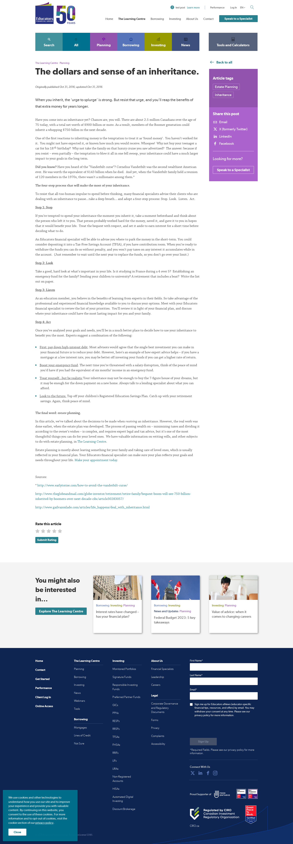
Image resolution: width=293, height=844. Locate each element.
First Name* (196, 660)
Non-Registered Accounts (121, 779)
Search (49, 42)
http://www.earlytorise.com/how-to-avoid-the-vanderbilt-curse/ (82, 485)
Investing (175, 19)
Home (109, 19)
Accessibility (158, 744)
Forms (154, 720)
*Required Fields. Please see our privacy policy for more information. (222, 751)
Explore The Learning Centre (61, 611)
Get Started (42, 679)
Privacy (155, 728)
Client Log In (43, 697)
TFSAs (115, 737)
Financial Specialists (162, 669)
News (185, 42)
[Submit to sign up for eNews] (203, 741)
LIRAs (115, 768)
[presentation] (218, 727)
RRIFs (115, 753)
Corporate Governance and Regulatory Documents (164, 708)
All (76, 42)
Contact (208, 19)
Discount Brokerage (123, 809)
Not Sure (79, 743)
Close (17, 832)
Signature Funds (121, 677)
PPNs (115, 713)
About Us (192, 19)
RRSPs (116, 729)
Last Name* (196, 675)
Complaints (157, 736)
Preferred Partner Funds (126, 697)
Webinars (79, 700)
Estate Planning (226, 87)
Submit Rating (46, 540)
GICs (115, 705)
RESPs (116, 721)
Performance (217, 7)
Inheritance (223, 95)
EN (241, 7)
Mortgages (80, 727)
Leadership (157, 677)
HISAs (115, 788)
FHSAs (116, 744)
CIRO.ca (194, 826)
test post (185, 7)
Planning (104, 42)
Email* (193, 689)
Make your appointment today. (96, 460)
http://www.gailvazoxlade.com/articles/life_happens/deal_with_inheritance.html (92, 507)
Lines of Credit (82, 735)
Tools (77, 709)
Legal (154, 695)
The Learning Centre (131, 19)
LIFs (114, 760)
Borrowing (157, 19)
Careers (155, 685)
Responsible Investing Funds (125, 687)
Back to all (220, 62)
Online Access (44, 706)
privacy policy (44, 823)
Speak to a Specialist (238, 18)
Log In (233, 7)
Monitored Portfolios (124, 669)
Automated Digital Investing (122, 799)
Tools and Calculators (233, 42)
